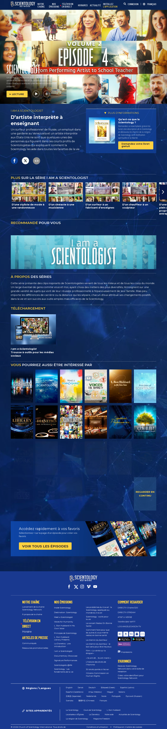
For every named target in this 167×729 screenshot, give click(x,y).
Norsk (103, 691)
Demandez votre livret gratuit (135, 145)
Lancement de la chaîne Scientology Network (33, 605)
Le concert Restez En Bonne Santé (99, 621)
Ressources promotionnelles (35, 645)
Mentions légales (140, 725)
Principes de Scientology (65, 630)
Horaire (27, 628)
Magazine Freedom (101, 714)
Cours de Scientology (93, 705)
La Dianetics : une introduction (62, 642)
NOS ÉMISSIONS (54, 5)
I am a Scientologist (63, 648)
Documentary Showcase (65, 652)
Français (103, 695)
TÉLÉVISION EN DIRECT (67, 5)
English (69, 682)
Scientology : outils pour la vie (97, 614)
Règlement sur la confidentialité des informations (104, 725)
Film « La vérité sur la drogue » (96, 648)
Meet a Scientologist (63, 614)
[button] (163, 192)
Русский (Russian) (134, 691)
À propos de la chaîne (32, 611)
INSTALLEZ (110, 5)
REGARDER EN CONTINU (145, 493)
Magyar (110, 687)
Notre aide (109, 709)
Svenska (69, 695)
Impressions (126, 641)
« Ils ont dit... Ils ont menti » (98, 655)
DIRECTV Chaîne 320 (128, 604)
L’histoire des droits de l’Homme (96, 660)
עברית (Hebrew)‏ (95, 687)
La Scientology (72, 705)
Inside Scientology (62, 604)
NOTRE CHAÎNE (41, 5)
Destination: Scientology (65, 609)
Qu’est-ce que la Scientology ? (129, 121)
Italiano (122, 687)
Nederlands (91, 691)
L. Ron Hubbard (113, 705)
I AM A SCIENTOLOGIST (27, 110)
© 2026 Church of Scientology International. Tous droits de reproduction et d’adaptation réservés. (38, 723)
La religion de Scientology (77, 714)
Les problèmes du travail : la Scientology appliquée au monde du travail (99, 607)
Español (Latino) (127, 682)
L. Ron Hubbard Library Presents (61, 635)
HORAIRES (83, 5)
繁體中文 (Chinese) (86, 695)
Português (116, 691)
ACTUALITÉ (95, 5)
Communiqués (29, 640)
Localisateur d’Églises (75, 709)
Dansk (80, 682)
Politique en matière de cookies (127, 722)
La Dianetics (94, 709)
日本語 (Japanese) (73, 691)
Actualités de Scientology (129, 709)
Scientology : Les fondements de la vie (63, 667)
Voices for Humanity (63, 618)
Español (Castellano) (74, 687)
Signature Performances (65, 657)
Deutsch (92, 682)
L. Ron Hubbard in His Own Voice (64, 624)
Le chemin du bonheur (96, 637)
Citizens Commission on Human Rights (97, 671)
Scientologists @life (63, 662)
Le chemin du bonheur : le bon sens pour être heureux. (99, 642)
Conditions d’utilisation (97, 722)
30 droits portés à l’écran (97, 666)
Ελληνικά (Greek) (108, 682)
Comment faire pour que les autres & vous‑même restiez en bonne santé (97, 630)
